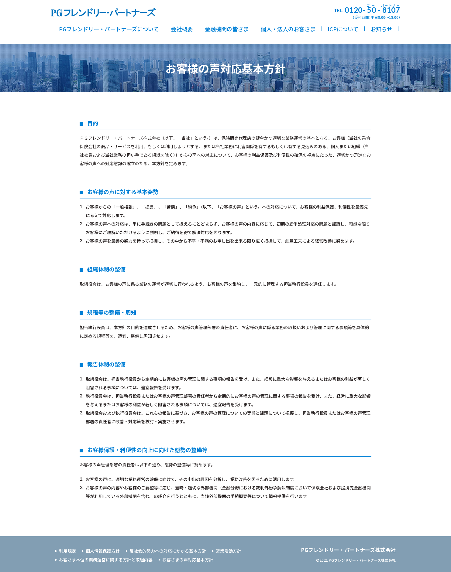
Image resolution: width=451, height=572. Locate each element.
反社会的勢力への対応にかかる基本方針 (167, 551)
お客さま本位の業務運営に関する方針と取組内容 (106, 560)
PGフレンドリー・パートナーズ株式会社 (348, 549)
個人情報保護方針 (103, 551)
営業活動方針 (228, 551)
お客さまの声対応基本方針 (187, 560)
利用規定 (67, 551)
